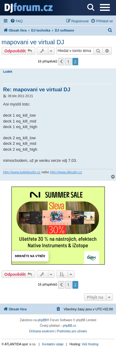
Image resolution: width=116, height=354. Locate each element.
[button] (61, 61)
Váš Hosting (90, 344)
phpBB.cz (69, 325)
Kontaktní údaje (53, 344)
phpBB (42, 320)
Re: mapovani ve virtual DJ (36, 90)
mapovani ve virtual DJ (33, 42)
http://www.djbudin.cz (66, 172)
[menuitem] (16, 21)
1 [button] (68, 61)
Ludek (7, 71)
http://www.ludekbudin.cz (22, 172)
